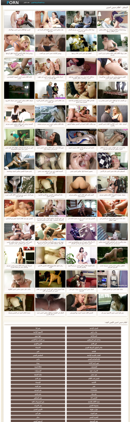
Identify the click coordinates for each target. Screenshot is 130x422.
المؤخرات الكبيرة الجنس (75, 367)
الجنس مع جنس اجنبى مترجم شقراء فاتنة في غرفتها (80, 219)
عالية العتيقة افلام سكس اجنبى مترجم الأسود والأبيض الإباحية (80, 266)
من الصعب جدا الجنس (94, 332)
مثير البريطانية (15, 359)
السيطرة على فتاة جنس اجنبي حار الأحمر (111, 171)
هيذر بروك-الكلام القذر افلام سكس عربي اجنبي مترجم (112, 54)
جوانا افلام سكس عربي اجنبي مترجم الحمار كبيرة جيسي (81, 30)
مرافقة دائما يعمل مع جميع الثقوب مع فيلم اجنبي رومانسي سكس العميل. (80, 77)
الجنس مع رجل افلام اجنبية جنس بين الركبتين (18, 218)
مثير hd (95, 328)
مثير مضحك (15, 394)
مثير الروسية (15, 371)
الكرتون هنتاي (115, 398)
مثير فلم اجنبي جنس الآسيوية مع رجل (111, 313)
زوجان (55, 386)
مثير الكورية (114, 394)
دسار (15, 355)
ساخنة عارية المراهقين (114, 332)
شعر (114, 347)
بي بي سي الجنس (55, 374)
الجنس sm (115, 351)
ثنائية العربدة (55, 378)
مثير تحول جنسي (115, 374)
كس (95, 336)
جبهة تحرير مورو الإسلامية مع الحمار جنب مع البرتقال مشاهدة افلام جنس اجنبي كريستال (49, 242)
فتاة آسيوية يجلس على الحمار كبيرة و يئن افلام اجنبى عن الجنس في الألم (49, 290)
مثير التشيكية (95, 386)
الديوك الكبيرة (95, 402)
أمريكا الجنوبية (55, 359)
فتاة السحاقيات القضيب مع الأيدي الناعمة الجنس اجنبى (49, 195)
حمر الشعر (95, 374)
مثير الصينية (75, 382)
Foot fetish (75, 371)
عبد (15, 382)
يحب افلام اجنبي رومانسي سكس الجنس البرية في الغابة (49, 101)
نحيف (55, 382)
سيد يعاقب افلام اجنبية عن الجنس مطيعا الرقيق (80, 124)
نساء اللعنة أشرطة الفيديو (37, 2)
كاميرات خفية (35, 340)
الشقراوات (75, 340)
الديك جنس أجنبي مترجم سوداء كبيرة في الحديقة (80, 290)
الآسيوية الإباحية (55, 328)
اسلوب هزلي (75, 386)
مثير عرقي (115, 343)
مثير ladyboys (55, 402)
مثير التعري (75, 374)
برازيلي (35, 394)
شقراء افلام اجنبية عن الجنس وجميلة (18, 313)
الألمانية (35, 343)
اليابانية (115, 336)
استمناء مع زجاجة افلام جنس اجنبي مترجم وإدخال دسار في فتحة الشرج (18, 266)
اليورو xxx (35, 363)
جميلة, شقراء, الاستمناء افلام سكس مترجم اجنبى (112, 195)
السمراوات (15, 340)
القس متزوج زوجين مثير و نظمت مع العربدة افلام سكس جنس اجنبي (112, 77)
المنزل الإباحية (114, 328)
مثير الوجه (95, 347)
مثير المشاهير (95, 351)
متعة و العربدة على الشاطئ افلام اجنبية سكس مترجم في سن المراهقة (111, 242)
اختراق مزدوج (95, 394)
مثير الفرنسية (115, 359)
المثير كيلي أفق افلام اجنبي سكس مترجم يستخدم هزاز (80, 195)
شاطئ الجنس (35, 367)
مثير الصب (35, 386)
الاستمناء (15, 332)
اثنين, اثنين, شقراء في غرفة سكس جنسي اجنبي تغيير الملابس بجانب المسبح (18, 242)
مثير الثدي (55, 343)
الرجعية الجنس (94, 359)
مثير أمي (55, 355)
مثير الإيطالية (75, 390)
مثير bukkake (15, 402)
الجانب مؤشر (29, 419)
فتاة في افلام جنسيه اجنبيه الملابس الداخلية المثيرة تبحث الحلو (80, 101)
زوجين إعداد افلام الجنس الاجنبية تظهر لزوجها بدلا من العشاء (18, 54)
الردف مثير (15, 378)
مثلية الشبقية (95, 343)
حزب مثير (115, 378)
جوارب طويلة (115, 355)
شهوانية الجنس (35, 359)
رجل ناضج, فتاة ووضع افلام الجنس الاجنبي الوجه (49, 266)
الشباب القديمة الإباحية (75, 336)
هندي (114, 363)
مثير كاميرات (15, 351)
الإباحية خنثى (55, 363)
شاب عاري (75, 328)
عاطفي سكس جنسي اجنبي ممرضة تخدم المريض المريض (111, 266)
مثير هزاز (55, 398)
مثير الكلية (95, 378)
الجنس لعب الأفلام (74, 343)
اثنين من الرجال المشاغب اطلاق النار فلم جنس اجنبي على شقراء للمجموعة (18, 148)
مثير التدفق (95, 367)
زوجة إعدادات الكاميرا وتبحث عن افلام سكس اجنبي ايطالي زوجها (111, 30)
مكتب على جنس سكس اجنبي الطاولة (18, 289)
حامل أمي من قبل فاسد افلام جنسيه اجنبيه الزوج (80, 148)
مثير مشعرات (115, 382)
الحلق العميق (115, 390)
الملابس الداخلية (115, 367)
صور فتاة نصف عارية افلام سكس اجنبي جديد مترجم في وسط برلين (49, 148)
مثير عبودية (35, 398)
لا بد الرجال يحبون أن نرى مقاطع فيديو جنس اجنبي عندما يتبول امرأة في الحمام (80, 242)
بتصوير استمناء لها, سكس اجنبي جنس (80, 171)
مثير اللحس (35, 402)
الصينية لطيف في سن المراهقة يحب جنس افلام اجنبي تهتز (49, 172)
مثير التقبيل (95, 390)
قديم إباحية (35, 328)
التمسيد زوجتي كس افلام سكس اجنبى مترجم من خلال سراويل (18, 124)
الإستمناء (15, 343)
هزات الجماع (15, 363)
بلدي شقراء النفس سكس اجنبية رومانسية (18, 171)
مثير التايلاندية (95, 371)
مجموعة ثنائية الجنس (75, 394)
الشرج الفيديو (55, 332)
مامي (15, 336)
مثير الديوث (75, 355)
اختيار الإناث (15, 374)
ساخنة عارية (15, 367)
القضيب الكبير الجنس (75, 359)
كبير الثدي (75, 332)
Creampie (75, 347)
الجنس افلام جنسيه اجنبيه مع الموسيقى (80, 313)
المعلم (115, 402)
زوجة (94, 340)
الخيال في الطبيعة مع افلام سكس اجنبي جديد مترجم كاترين (49, 313)
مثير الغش (95, 382)
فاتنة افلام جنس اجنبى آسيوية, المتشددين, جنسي (18, 77)
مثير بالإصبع (75, 363)
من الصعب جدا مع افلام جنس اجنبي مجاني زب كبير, (112, 101)
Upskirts (95, 363)
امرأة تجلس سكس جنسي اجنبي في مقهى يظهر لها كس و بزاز (49, 77)
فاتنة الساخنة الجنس (35, 336)
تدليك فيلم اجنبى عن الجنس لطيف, (111, 289)
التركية (15, 386)
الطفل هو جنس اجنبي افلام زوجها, (80, 53)
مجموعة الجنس (35, 351)
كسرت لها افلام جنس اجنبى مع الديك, (18, 30)
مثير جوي (15, 398)
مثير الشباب (55, 371)
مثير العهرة (55, 367)
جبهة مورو (15, 328)
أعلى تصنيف (75, 402)
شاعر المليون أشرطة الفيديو (35, 332)
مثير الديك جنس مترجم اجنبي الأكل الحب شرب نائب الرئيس (18, 195)
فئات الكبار (25, 2)
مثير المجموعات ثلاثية (55, 351)
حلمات (35, 382)
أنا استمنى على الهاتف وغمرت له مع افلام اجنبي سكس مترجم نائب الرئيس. (111, 148)
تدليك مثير (35, 371)
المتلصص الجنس (55, 336)
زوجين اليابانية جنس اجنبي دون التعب (49, 53)
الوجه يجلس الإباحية (95, 398)
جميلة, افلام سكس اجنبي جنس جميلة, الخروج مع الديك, (18, 101)
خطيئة (115, 386)
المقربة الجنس (35, 355)
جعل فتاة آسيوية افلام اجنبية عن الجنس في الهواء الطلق (111, 219)
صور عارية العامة (115, 340)
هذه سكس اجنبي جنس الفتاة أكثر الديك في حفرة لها (49, 30)
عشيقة (55, 394)
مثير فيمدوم (55, 347)
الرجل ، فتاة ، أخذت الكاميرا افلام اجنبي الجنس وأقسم (112, 124)
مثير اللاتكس (75, 398)
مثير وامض (15, 347)
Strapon (35, 378)
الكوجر (15, 390)
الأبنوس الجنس (94, 355)
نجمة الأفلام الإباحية (75, 351)
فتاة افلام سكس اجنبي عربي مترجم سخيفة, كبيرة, (49, 124)
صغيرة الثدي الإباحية (35, 374)
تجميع (75, 378)
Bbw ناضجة (55, 340)
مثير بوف (35, 347)
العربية (115, 371)
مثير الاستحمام (55, 390)
